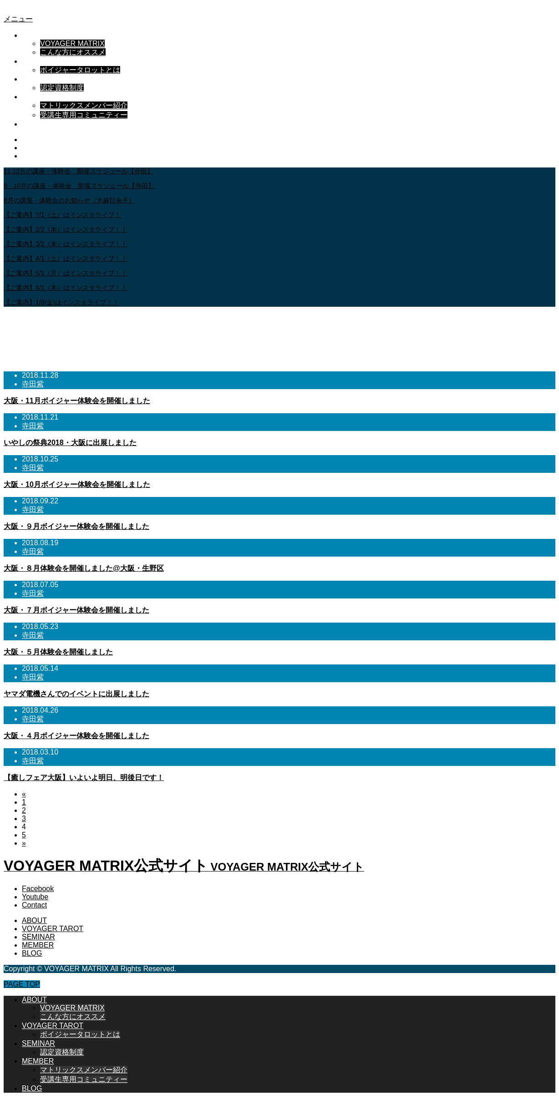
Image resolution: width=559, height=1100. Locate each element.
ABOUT (34, 35)
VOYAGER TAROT (52, 61)
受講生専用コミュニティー (83, 115)
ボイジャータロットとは (80, 70)
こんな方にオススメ (73, 52)
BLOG (32, 124)
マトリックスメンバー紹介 (83, 105)
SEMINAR (38, 79)
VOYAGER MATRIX (72, 43)
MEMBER (38, 97)
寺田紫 (33, 384)
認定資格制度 (62, 87)
